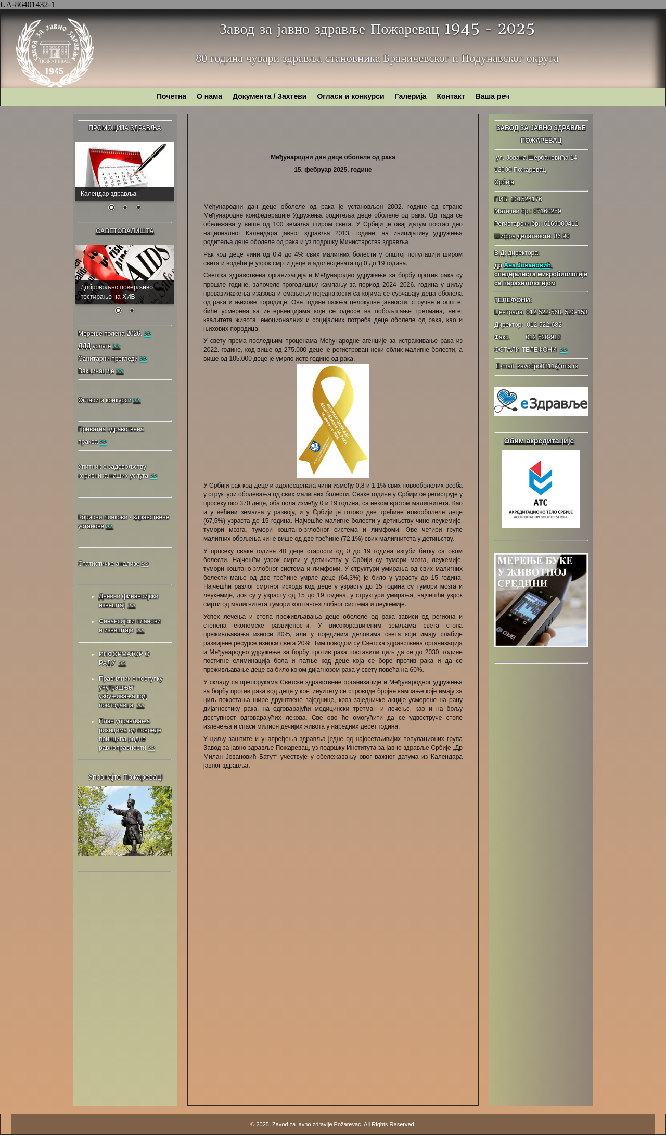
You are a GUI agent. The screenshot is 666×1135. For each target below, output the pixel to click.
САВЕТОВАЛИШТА (124, 231)
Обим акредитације (539, 441)
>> (563, 349)
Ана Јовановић (527, 265)
